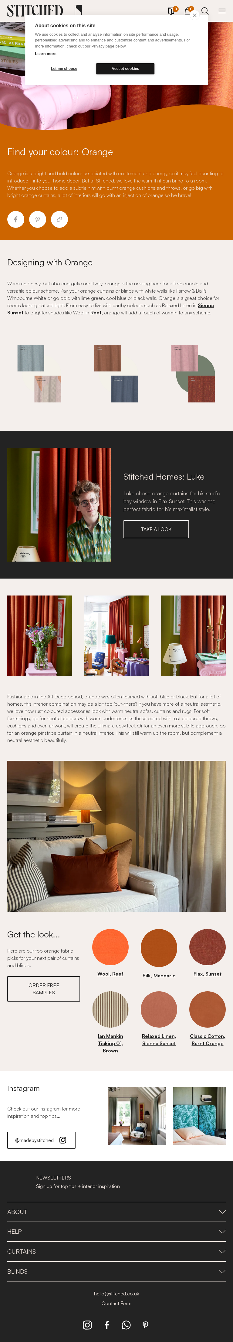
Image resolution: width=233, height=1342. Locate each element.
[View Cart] (188, 10)
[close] (195, 15)
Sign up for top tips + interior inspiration (78, 1186)
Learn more (45, 53)
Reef (96, 313)
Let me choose (64, 69)
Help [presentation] (116, 1231)
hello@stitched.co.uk (116, 1294)
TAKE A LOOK (156, 529)
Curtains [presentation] (116, 1251)
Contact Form (116, 1303)
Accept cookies (125, 69)
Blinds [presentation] (116, 1271)
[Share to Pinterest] (37, 219)
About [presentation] (116, 1212)
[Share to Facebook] (15, 219)
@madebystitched (41, 1140)
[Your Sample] (171, 11)
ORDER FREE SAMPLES (44, 989)
